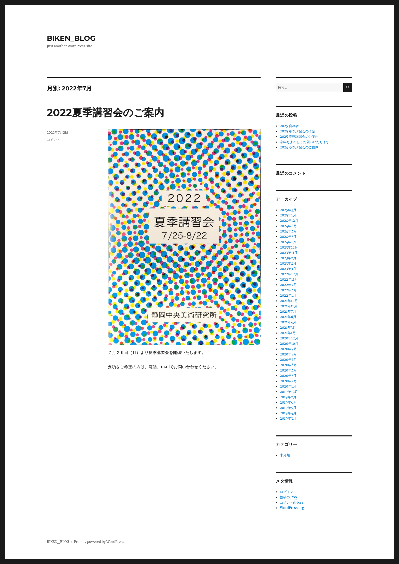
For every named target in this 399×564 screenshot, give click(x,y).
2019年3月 (288, 418)
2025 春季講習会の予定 (297, 131)
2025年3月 (288, 210)
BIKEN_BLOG (71, 38)
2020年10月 (289, 343)
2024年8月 (288, 226)
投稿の (288, 497)
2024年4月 (288, 231)
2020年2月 (288, 381)
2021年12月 (289, 301)
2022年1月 (288, 295)
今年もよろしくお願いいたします (305, 142)
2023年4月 (288, 263)
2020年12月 (289, 338)
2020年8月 (288, 354)
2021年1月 (288, 333)
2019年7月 (288, 397)
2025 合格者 (289, 126)
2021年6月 (288, 317)
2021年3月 (288, 327)
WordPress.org (292, 508)
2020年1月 (288, 386)
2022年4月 (288, 290)
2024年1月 (288, 242)
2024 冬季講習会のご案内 (299, 147)
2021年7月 (288, 311)
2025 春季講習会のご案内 (299, 136)
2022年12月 (289, 274)
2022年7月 (288, 285)
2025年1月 (288, 215)
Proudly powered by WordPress (99, 542)
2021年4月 (288, 322)
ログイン (286, 492)
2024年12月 (289, 220)
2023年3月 (288, 269)
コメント (53, 139)
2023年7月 (288, 258)
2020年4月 (288, 370)
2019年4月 (288, 413)
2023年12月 (289, 247)
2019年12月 (289, 392)
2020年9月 (288, 349)
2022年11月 (289, 279)
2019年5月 (288, 408)
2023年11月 (288, 253)
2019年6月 (288, 402)
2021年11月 (288, 306)
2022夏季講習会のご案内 (105, 112)
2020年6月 (288, 365)
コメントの (292, 502)
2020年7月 (288, 359)
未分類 (285, 455)
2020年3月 (288, 376)
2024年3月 (288, 237)
